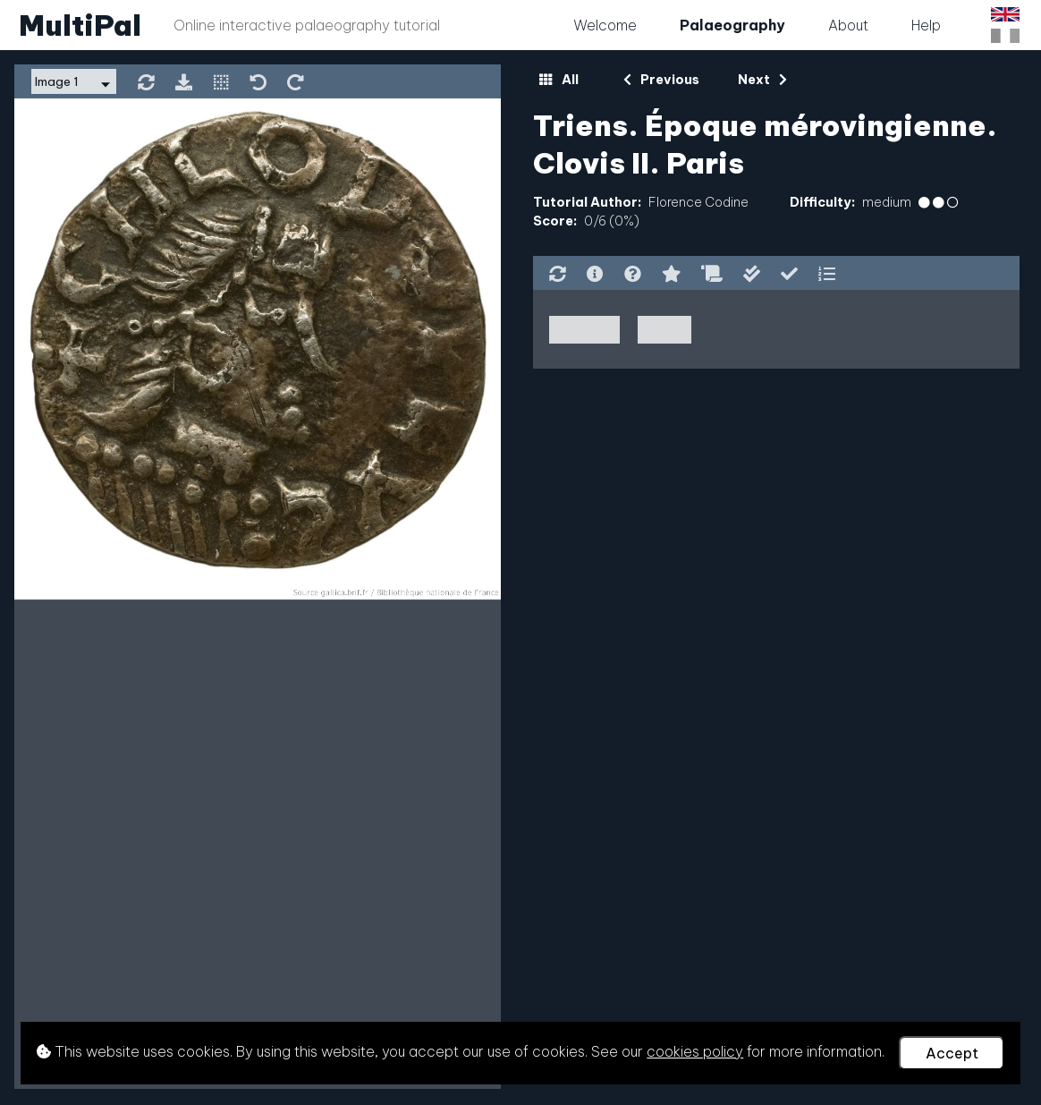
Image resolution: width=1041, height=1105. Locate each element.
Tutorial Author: (587, 202)
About (848, 25)
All (558, 80)
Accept (952, 1053)
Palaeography (732, 25)
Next (762, 80)
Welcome (605, 25)
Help (926, 25)
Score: (555, 221)
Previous (661, 80)
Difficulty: (822, 202)
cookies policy (695, 1051)
